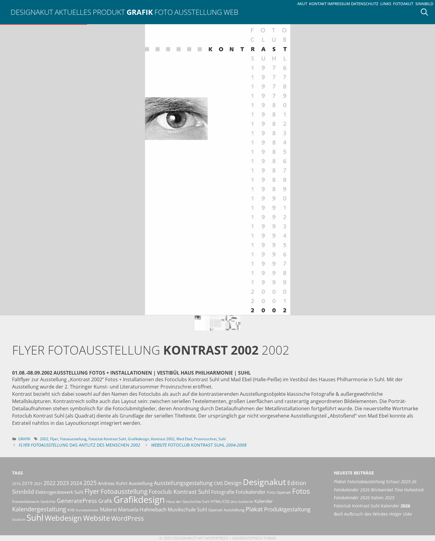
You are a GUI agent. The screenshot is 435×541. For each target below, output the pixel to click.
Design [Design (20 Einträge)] (233, 483)
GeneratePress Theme (254, 538)
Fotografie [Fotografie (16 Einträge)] (222, 492)
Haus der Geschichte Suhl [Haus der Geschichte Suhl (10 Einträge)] (187, 501)
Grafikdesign (138, 438)
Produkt (109, 12)
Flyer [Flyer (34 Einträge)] (92, 491)
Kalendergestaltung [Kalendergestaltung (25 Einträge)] (39, 509)
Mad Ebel (184, 438)
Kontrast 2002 (163, 438)
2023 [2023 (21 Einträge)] (63, 483)
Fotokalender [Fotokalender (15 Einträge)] (251, 492)
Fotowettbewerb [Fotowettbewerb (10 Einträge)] (25, 501)
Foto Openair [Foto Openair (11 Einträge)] (279, 492)
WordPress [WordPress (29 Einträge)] (127, 518)
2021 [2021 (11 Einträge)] (38, 483)
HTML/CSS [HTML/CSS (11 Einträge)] (220, 501)
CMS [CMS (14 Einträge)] (218, 483)
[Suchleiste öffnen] (426, 12)
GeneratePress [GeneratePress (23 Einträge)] (77, 501)
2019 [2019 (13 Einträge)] (27, 483)
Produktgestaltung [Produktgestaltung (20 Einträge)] (287, 509)
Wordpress (216, 538)
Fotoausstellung (73, 438)
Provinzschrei (205, 438)
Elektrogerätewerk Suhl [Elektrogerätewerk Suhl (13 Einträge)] (59, 492)
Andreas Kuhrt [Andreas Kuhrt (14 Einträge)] (112, 483)
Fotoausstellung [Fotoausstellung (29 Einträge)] (124, 491)
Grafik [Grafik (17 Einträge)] (105, 500)
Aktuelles (73, 12)
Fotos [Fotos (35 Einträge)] (301, 491)
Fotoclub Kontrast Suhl (107, 438)
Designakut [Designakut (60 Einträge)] (264, 481)
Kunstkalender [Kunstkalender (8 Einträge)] (87, 510)
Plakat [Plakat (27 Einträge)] (254, 509)
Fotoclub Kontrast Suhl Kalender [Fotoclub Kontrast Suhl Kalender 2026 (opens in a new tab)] (372, 506)
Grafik (140, 12)
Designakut (32, 12)
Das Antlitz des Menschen (79, 445)
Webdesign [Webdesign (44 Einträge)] (63, 518)
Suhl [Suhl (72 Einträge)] (35, 517)
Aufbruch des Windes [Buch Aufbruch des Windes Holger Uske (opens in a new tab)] (373, 514)
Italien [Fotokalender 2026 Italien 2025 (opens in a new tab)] (364, 497)
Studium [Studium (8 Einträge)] (18, 519)
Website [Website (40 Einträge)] (96, 518)
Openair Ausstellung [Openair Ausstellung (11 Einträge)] (226, 510)
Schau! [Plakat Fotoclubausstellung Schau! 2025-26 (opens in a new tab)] (375, 481)
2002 (44, 438)
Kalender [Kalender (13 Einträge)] (263, 501)
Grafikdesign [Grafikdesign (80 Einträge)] (139, 499)
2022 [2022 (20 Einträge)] (50, 483)
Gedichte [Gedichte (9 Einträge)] (48, 501)
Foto (163, 12)
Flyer (54, 438)
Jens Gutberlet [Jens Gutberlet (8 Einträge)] (242, 502)
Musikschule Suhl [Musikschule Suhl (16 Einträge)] (187, 509)
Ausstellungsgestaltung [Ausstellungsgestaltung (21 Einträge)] (183, 483)
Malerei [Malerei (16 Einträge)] (108, 509)
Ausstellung (198, 12)
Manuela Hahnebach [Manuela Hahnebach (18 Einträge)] (142, 509)
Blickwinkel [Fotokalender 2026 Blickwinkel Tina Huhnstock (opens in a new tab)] (379, 490)
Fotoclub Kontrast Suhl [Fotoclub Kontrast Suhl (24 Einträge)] (179, 491)
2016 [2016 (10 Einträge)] (16, 483)
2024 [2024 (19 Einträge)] (76, 483)
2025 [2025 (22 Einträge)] (90, 483)
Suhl (222, 438)
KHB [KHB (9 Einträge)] (71, 510)
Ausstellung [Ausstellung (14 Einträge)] (141, 483)
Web (231, 12)
